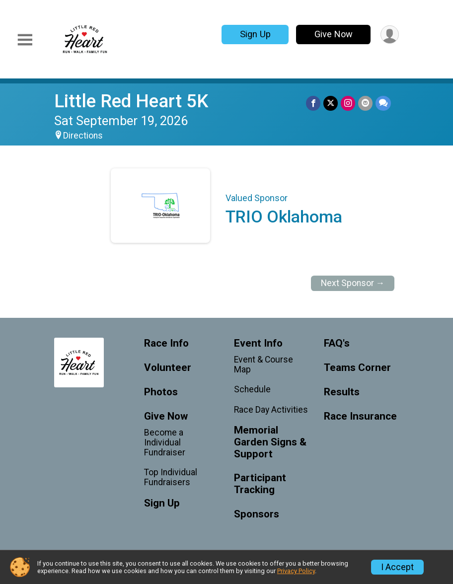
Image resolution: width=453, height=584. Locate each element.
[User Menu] (389, 34)
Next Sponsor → (353, 283)
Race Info (166, 343)
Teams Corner (357, 367)
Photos (161, 392)
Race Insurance (360, 416)
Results (342, 392)
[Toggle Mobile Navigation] (25, 40)
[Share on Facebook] (313, 103)
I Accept (397, 567)
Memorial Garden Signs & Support (270, 442)
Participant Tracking (260, 484)
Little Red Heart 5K (131, 101)
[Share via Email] (365, 103)
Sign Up (255, 34)
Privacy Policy (296, 571)
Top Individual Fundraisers (170, 477)
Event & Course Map (263, 364)
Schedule (252, 389)
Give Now (333, 34)
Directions (83, 136)
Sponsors (256, 514)
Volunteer (167, 367)
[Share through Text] (383, 103)
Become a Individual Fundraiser (164, 442)
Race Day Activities (271, 410)
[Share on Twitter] (330, 103)
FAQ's (337, 343)
